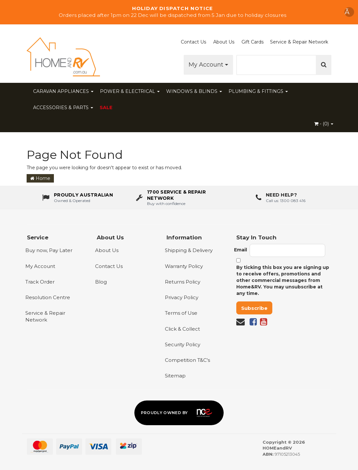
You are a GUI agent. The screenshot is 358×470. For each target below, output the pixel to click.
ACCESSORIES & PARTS (63, 107)
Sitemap (175, 376)
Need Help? (281, 195)
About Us (223, 42)
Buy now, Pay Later (48, 250)
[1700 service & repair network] (179, 197)
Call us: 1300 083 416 (285, 200)
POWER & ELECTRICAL (130, 91)
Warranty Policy (184, 266)
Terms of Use (181, 313)
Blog (101, 282)
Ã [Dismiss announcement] (349, 12)
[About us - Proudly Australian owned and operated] (78, 197)
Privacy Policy (181, 297)
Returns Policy (182, 282)
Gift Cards (252, 42)
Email (240, 250)
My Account (208, 64)
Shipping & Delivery (189, 250)
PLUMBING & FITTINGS (258, 91)
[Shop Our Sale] (179, 12)
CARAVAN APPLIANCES (63, 91)
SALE (106, 107)
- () (323, 124)
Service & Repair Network (299, 42)
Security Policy (182, 344)
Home (40, 178)
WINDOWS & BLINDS (194, 91)
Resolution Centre (47, 297)
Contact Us (193, 42)
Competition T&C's (187, 360)
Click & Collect (182, 329)
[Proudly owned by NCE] (179, 412)
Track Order (40, 282)
